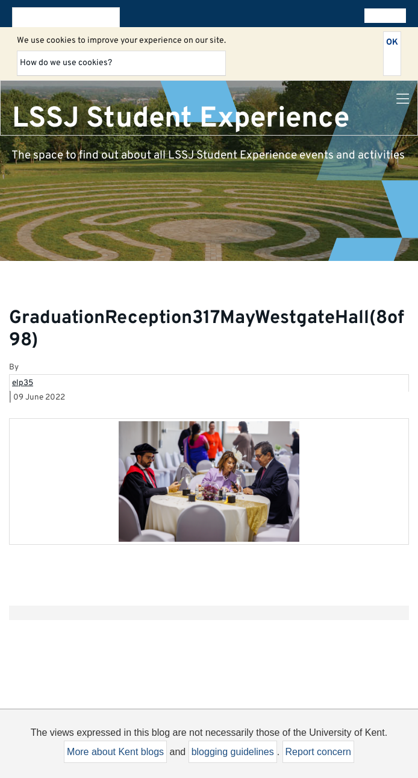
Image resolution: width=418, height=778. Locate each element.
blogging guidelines (233, 752)
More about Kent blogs (115, 752)
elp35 (22, 383)
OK (392, 42)
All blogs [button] (383, 15)
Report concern (318, 752)
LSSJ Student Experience (180, 118)
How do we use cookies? (66, 63)
